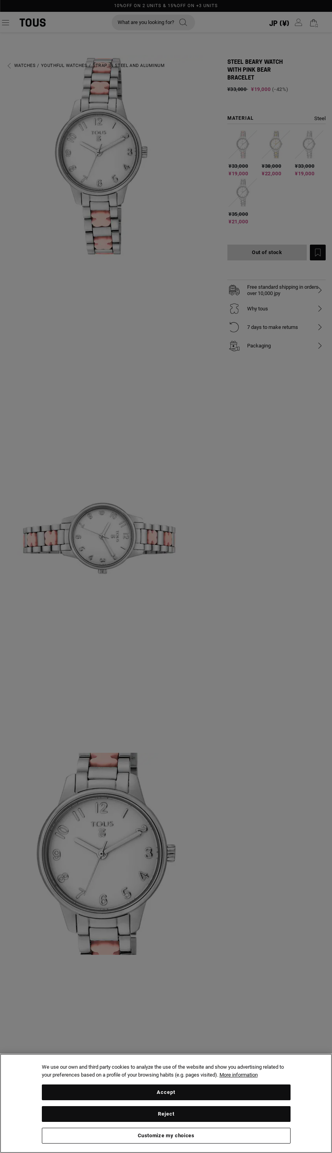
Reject (166, 1114)
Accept (166, 1092)
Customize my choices (166, 1135)
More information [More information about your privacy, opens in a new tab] (238, 1075)
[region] (166, 1103)
